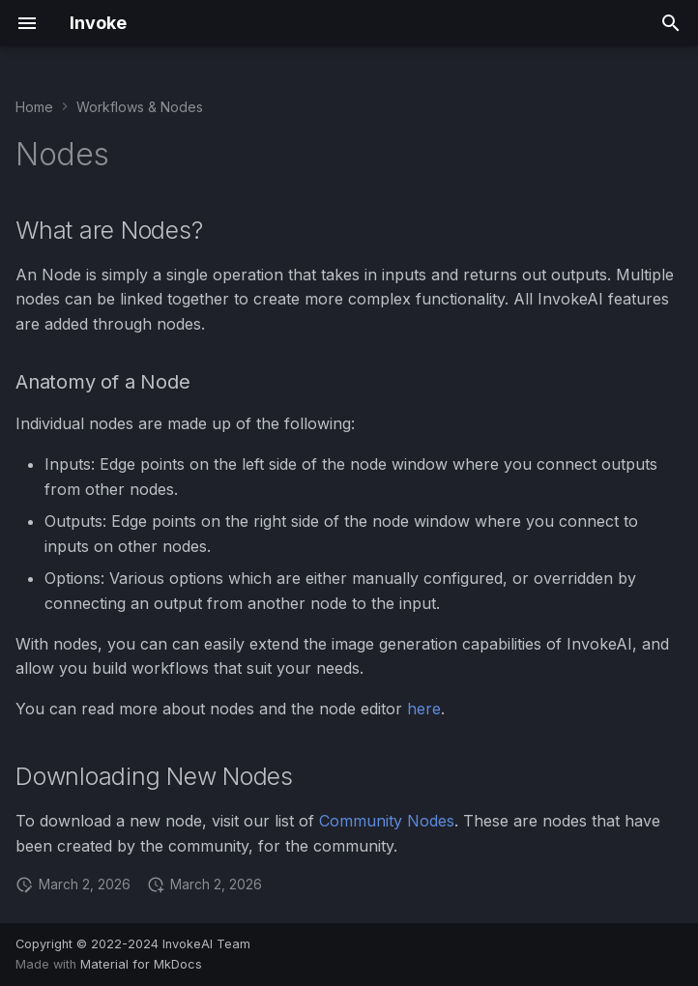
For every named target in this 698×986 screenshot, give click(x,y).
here (424, 708)
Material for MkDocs (141, 964)
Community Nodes (386, 820)
